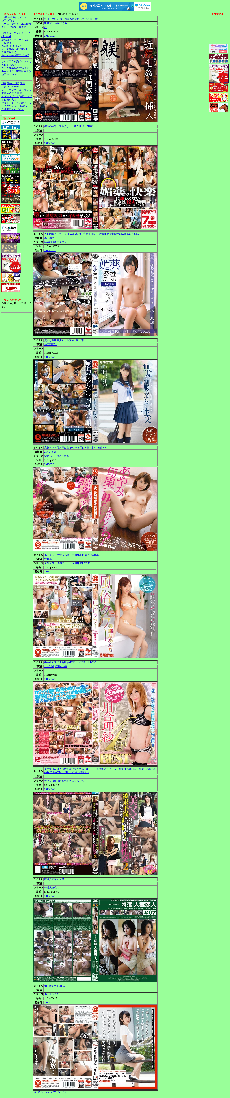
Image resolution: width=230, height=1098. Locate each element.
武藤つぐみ (61, 23)
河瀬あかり (61, 666)
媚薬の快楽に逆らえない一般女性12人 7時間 (68, 126)
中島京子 (49, 23)
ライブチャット (10, 106)
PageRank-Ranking (11, 46)
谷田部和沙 (50, 344)
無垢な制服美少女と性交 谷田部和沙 (64, 340)
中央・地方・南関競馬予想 (16, 71)
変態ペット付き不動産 (56, 456)
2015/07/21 (50, 35)
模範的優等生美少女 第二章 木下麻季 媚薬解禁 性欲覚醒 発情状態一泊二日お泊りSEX (91, 233)
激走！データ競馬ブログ (15, 55)
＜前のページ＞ (41, 1092)
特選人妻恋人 (51, 887)
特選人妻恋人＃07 (54, 879)
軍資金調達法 (8, 93)
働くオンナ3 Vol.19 (54, 985)
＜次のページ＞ (58, 1092)
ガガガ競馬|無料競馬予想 (15, 68)
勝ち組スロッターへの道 (15, 39)
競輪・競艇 (13, 83)
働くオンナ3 (51, 994)
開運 (19, 93)
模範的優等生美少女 (55, 242)
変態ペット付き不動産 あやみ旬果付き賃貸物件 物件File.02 (76, 447)
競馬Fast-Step (8, 74)
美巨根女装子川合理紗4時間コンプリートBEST (70, 662)
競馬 (3, 83)
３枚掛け (6, 43)
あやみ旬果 (50, 451)
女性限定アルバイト (12, 109)
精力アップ (25, 103)
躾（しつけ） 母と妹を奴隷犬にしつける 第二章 (71, 19)
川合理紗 (49, 666)
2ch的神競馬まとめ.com (14, 17)
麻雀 (22, 83)
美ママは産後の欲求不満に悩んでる (64, 780)
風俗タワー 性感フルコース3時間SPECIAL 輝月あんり (74, 555)
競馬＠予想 (7, 20)
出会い (23, 106)
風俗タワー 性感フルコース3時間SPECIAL (67, 563)
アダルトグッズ (10, 103)
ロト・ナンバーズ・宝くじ (16, 90)
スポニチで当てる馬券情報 (16, 23)
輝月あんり (50, 559)
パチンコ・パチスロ (12, 86)
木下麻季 (49, 238)
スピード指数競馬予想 (13, 27)
